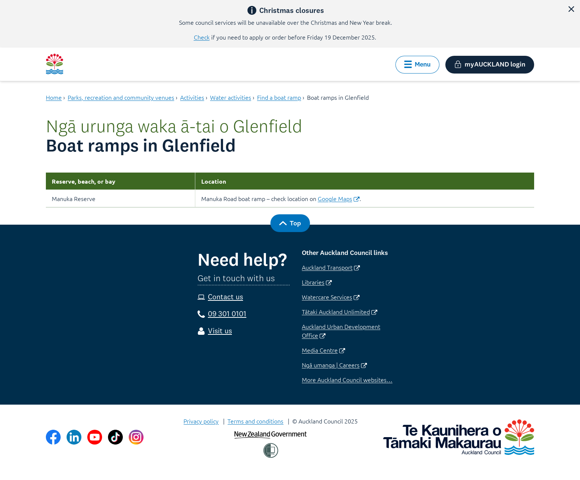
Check (202, 37)
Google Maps (339, 198)
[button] (571, 9)
